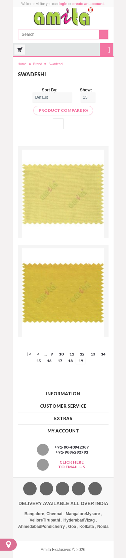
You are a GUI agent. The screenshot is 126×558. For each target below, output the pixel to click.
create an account (88, 4)
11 (71, 353)
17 (59, 360)
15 (38, 360)
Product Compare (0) (63, 110)
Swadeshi (56, 64)
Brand (37, 64)
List (69, 124)
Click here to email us (71, 464)
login (62, 4)
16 (49, 360)
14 (103, 353)
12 (82, 353)
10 (61, 353)
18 (70, 360)
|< (29, 353)
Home (22, 64)
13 (92, 353)
